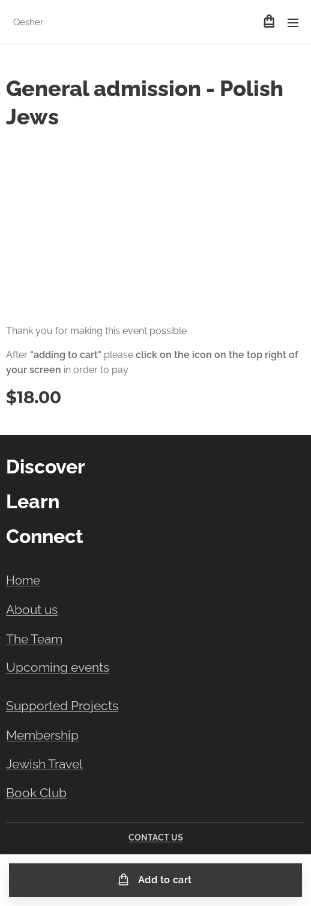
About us (32, 609)
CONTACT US (155, 837)
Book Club (36, 793)
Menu (293, 22)
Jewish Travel (44, 764)
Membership (42, 735)
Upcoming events (57, 667)
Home (23, 580)
